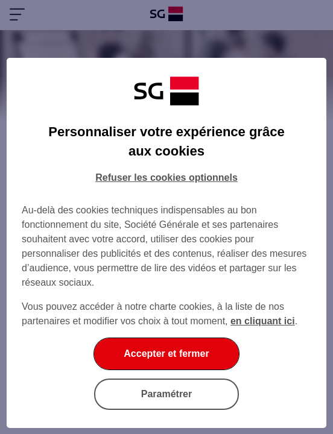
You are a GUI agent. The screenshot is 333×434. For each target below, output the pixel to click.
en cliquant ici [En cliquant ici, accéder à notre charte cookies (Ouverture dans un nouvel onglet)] (262, 321)
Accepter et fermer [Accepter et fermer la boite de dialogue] (166, 353)
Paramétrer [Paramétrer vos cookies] (166, 394)
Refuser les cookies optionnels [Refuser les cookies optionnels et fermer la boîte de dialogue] (166, 177)
